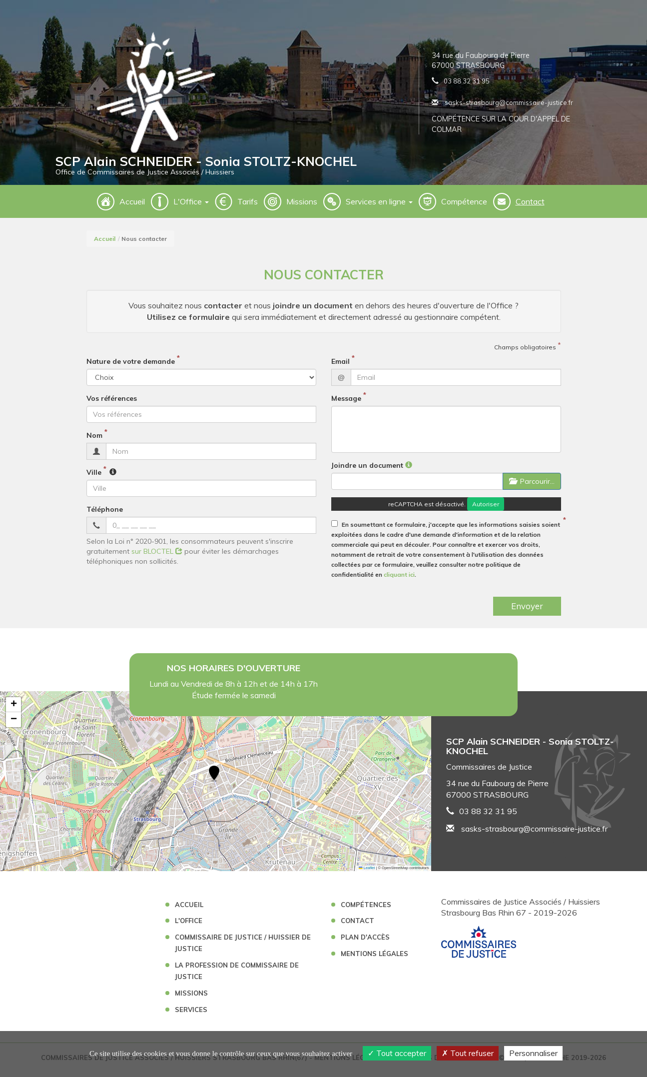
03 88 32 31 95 (467, 83)
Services (191, 1015)
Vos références (111, 403)
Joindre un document (367, 470)
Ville (93, 477)
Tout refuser (468, 1053)
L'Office (188, 926)
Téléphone (104, 514)
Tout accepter (397, 1053)
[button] (214, 779)
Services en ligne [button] (379, 206)
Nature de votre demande (130, 366)
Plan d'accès (365, 942)
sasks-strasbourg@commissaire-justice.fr (502, 105)
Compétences (366, 910)
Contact (530, 206)
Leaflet (367, 873)
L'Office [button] (191, 206)
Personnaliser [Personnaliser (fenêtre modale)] (533, 1053)
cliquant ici (399, 579)
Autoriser (485, 509)
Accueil (132, 206)
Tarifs (247, 206)
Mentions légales (374, 959)
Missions (301, 206)
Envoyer (527, 611)
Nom (94, 440)
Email (340, 366)
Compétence (464, 206)
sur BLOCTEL (156, 556)
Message (346, 403)
